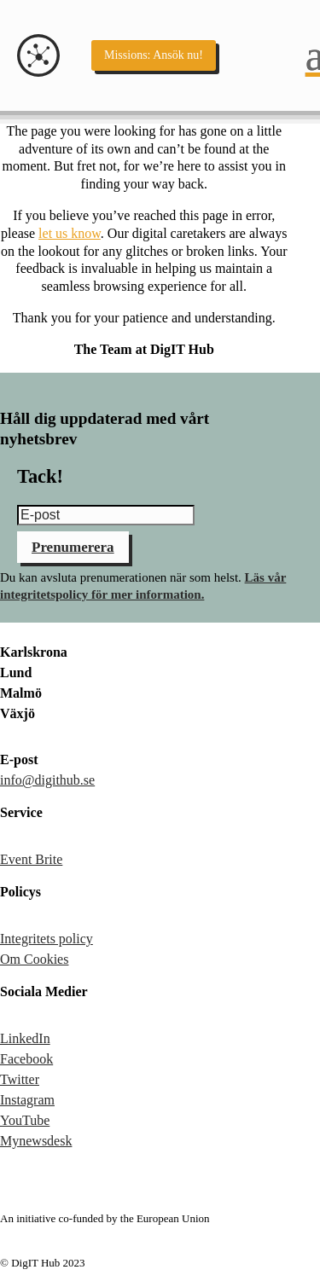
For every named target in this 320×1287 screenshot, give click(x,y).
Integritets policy (46, 938)
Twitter (19, 1079)
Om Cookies (34, 959)
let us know (69, 233)
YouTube (24, 1120)
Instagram (27, 1100)
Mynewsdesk (36, 1140)
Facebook (26, 1059)
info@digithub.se (47, 780)
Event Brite (31, 859)
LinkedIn (25, 1038)
